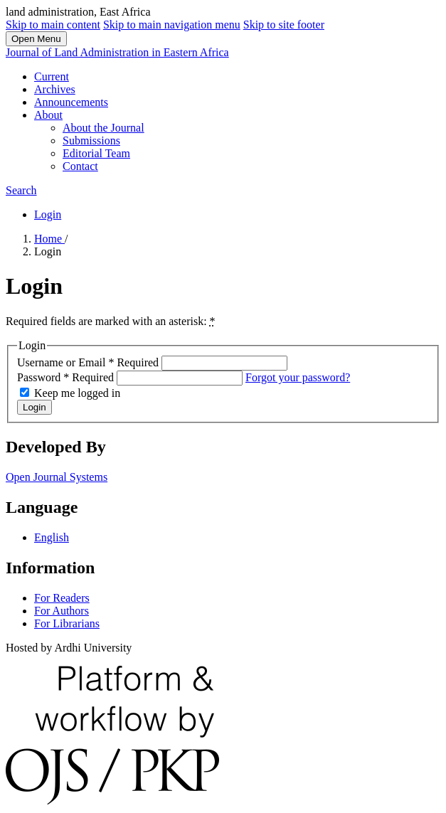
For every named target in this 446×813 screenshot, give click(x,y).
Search (21, 190)
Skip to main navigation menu (171, 24)
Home (49, 239)
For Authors (61, 611)
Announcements (71, 102)
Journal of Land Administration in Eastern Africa (117, 52)
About (48, 115)
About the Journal (103, 128)
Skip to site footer (283, 24)
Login (47, 214)
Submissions (91, 140)
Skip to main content (53, 24)
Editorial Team (96, 153)
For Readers (62, 598)
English (51, 537)
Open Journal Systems (56, 477)
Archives (54, 89)
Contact (80, 166)
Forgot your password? (297, 377)
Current (51, 76)
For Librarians (67, 623)
